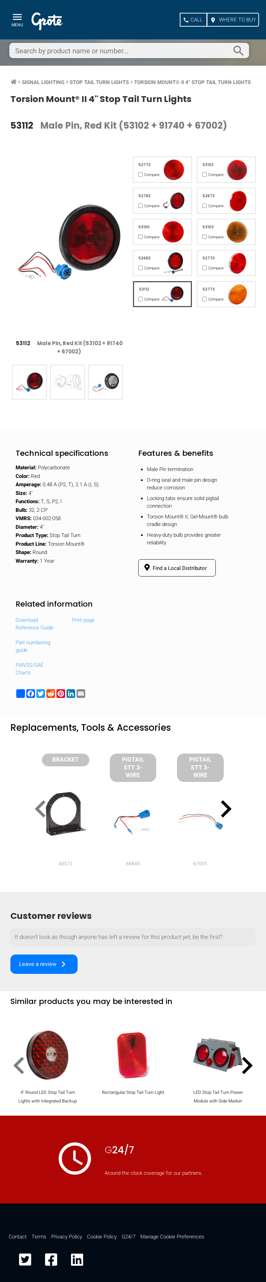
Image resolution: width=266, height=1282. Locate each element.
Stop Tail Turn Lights (99, 82)
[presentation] (43, 810)
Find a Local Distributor (174, 568)
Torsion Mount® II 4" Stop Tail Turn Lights (192, 82)
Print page (83, 620)
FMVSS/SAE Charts (30, 669)
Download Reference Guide (34, 624)
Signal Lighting (43, 82)
